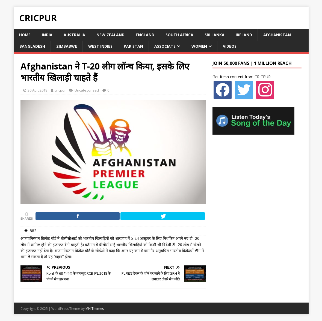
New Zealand (110, 34)
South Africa (179, 34)
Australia (74, 34)
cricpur (60, 90)
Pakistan (133, 46)
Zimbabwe (66, 46)
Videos (230, 46)
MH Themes (94, 308)
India (47, 34)
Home (25, 34)
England (145, 34)
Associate (165, 46)
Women (199, 46)
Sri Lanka (214, 34)
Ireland (244, 34)
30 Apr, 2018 (37, 90)
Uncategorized (87, 90)
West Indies (100, 46)
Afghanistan (277, 34)
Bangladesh (32, 46)
